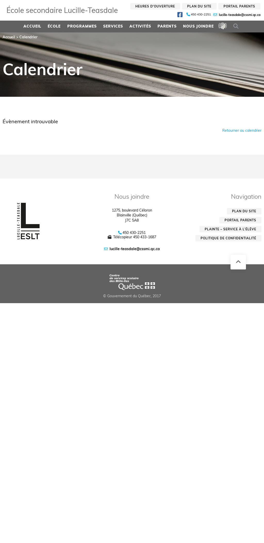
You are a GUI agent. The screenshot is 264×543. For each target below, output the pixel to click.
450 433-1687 (144, 237)
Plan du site (199, 6)
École (54, 26)
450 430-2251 (201, 14)
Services (113, 26)
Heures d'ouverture (155, 6)
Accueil (32, 26)
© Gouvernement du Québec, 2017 (132, 296)
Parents (167, 26)
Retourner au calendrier (241, 130)
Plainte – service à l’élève (230, 229)
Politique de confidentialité (228, 238)
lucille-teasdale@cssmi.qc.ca (239, 15)
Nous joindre (198, 26)
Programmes (82, 26)
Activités (140, 26)
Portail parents (239, 6)
